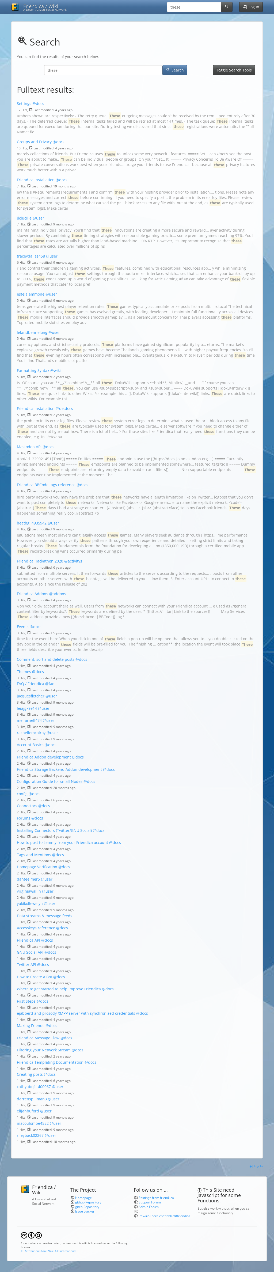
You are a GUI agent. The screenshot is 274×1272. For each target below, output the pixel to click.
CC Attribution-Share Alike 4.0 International (48, 1251)
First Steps (26, 1001)
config (22, 793)
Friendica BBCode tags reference (46, 484)
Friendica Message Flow (38, 1037)
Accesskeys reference (36, 927)
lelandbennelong (32, 332)
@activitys (73, 561)
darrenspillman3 (32, 1098)
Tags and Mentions (34, 854)
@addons (57, 593)
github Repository (88, 1202)
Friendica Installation (36, 179)
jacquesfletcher (30, 696)
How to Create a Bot (34, 976)
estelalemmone (30, 294)
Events (23, 626)
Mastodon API (29, 446)
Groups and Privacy (34, 141)
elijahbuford (28, 1111)
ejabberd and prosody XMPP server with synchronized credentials (76, 1013)
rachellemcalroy (31, 732)
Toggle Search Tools (234, 70)
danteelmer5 (28, 879)
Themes (24, 671)
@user (38, 218)
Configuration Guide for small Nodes (49, 781)
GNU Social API (30, 952)
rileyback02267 (30, 1135)
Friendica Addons (32, 593)
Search (175, 70)
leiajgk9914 (27, 708)
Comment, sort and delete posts (45, 659)
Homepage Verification (37, 866)
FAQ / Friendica (30, 683)
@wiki (55, 370)
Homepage (83, 1197)
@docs (38, 103)
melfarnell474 (29, 720)
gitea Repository (87, 1207)
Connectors (27, 805)
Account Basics (30, 744)
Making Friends (30, 1025)
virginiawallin (29, 891)
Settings (24, 103)
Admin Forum (149, 1207)
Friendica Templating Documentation (50, 1062)
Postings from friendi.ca (156, 1197)
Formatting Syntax (33, 370)
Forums (23, 818)
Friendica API (28, 940)
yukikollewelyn (30, 903)
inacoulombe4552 (33, 1123)
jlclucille (24, 218)
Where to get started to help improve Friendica (59, 988)
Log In (256, 1166)
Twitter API (26, 964)
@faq (50, 683)
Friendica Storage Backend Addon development (59, 769)
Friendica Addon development (44, 757)
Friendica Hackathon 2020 (40, 561)
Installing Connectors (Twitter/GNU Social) (54, 830)
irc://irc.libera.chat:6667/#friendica (164, 1216)
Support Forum (150, 1202)
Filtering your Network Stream (44, 1049)
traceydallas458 (31, 256)
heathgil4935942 (32, 523)
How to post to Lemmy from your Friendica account (62, 842)
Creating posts (30, 1074)
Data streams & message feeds (44, 915)
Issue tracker (84, 1211)
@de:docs (64, 408)
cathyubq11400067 (34, 1086)
